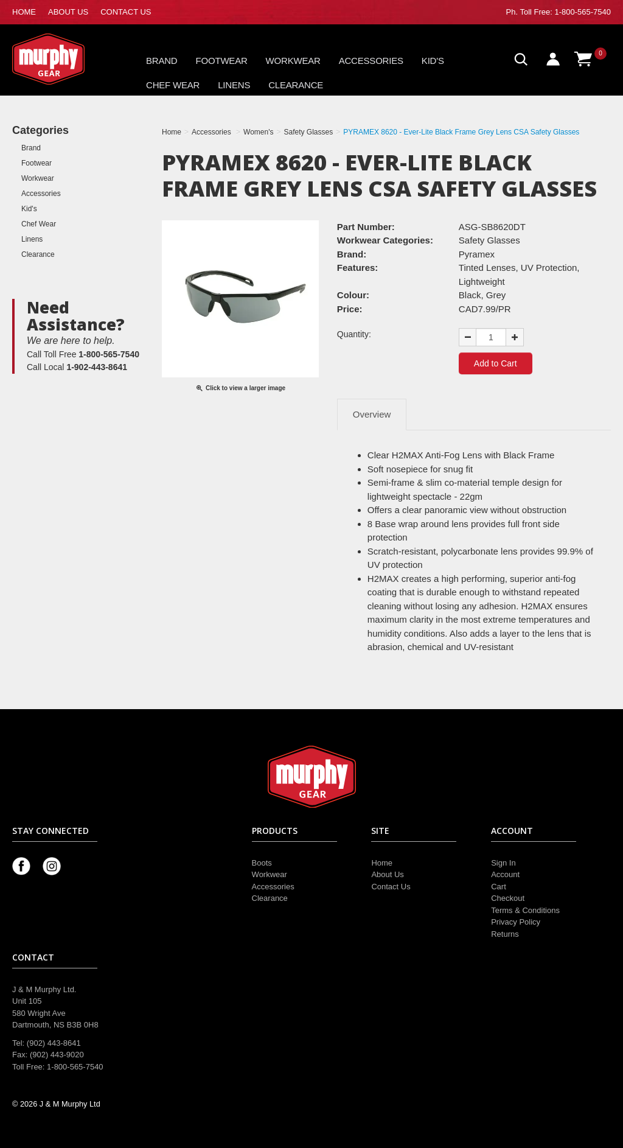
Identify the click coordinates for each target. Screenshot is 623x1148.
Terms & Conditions (525, 910)
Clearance (295, 85)
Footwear (222, 60)
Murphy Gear (64, 59)
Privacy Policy (515, 921)
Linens (234, 85)
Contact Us (390, 886)
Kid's (433, 60)
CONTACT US (125, 11)
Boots (262, 862)
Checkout (507, 898)
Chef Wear (173, 85)
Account (505, 874)
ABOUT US (68, 11)
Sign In (503, 862)
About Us (387, 874)
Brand (162, 60)
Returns (505, 934)
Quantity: (354, 334)
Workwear (293, 60)
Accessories (371, 60)
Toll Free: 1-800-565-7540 (565, 11)
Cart (498, 886)
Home (381, 862)
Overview (372, 414)
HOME (24, 11)
